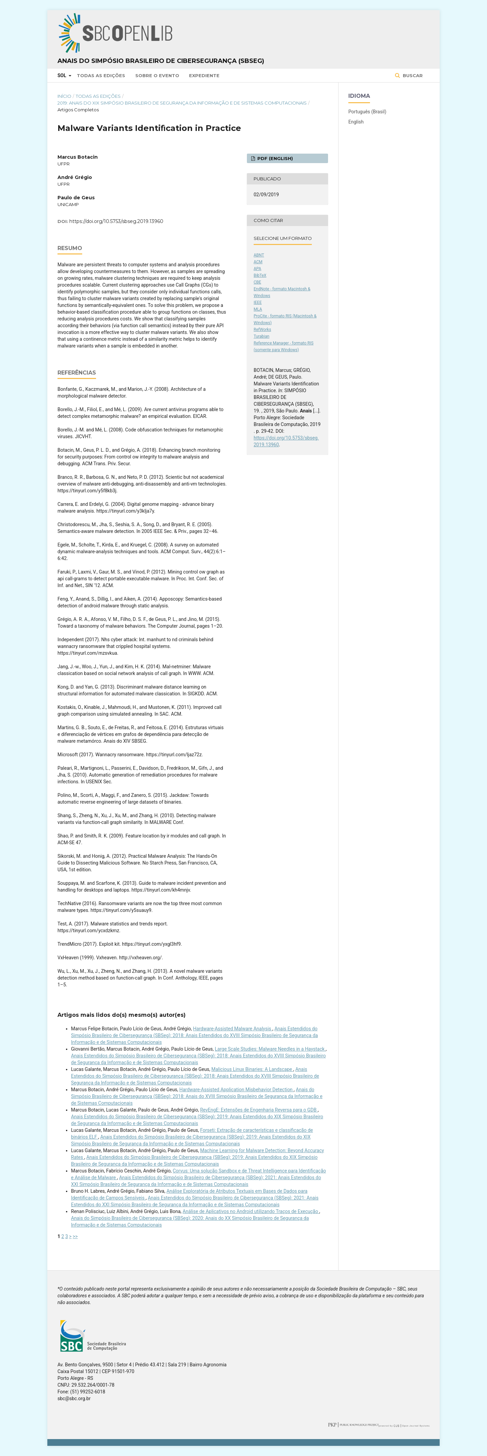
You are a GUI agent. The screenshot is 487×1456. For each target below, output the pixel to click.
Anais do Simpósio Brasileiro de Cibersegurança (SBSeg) (160, 61)
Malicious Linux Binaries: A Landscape (252, 1069)
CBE (257, 282)
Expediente (204, 75)
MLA (258, 309)
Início (64, 96)
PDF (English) (274, 158)
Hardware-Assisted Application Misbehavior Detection (236, 1089)
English (356, 122)
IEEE (258, 302)
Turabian (261, 336)
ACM (258, 262)
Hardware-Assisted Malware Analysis (232, 1028)
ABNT (259, 255)
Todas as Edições (101, 75)
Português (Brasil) (367, 111)
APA (257, 268)
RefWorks (262, 329)
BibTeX (260, 275)
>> (75, 1236)
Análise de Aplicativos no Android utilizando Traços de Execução (251, 1211)
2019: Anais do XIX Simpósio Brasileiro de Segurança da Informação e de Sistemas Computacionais (182, 103)
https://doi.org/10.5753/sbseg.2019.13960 (116, 221)
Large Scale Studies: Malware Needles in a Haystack (270, 1049)
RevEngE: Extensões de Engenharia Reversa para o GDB (259, 1110)
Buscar (412, 75)
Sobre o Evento (157, 75)
